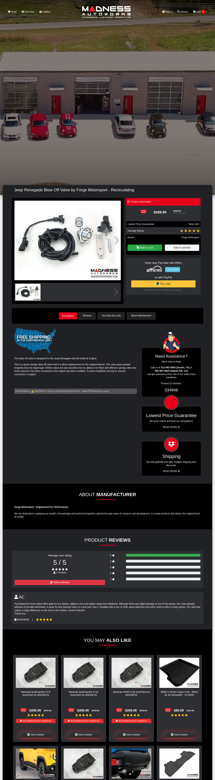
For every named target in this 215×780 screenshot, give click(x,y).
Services (28, 11)
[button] (117, 240)
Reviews (88, 315)
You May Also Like (112, 315)
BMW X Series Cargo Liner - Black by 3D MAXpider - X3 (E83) (179, 693)
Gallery (44, 11)
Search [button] (182, 11)
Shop (12, 11)
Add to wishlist (181, 247)
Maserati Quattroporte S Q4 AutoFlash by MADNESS (83, 693)
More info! (194, 224)
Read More (171, 426)
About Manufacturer (142, 315)
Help (167, 11)
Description (68, 315)
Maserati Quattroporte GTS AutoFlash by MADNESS (35, 693)
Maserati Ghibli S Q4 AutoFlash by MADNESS (131, 693)
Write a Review (59, 582)
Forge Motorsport (190, 237)
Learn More (173, 269)
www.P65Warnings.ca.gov (95, 390)
